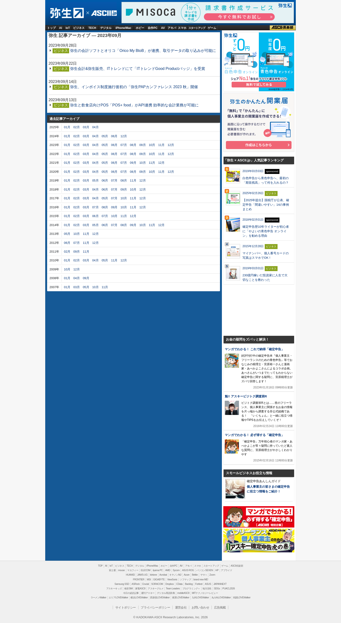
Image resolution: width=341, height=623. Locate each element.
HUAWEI (130, 574)
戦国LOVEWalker (241, 597)
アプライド (226, 570)
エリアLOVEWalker (118, 597)
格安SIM (128, 588)
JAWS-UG (142, 574)
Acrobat (163, 574)
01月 (67, 127)
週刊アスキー (147, 593)
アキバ (172, 28)
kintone (153, 574)
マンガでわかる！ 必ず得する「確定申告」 (254, 435)
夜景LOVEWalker (180, 597)
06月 (114, 136)
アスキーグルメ (155, 588)
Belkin (195, 574)
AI (60, 28)
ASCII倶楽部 (283, 27)
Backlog (189, 584)
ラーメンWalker (98, 597)
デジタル (106, 28)
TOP (100, 565)
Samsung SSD (122, 584)
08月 (133, 145)
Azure (186, 574)
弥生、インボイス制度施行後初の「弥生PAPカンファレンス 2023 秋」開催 (134, 87)
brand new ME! (200, 579)
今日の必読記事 (131, 593)
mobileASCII (183, 593)
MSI (149, 579)
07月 (124, 145)
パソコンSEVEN (204, 570)
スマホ (182, 28)
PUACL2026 (228, 588)
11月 (161, 145)
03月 (86, 127)
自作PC (152, 28)
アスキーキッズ (114, 588)
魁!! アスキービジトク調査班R (246, 396)
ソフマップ (185, 579)
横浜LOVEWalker (139, 597)
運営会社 (181, 607)
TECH (92, 28)
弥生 (66, 13)
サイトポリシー (125, 607)
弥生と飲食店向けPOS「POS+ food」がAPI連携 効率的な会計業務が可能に (134, 105)
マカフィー (132, 570)
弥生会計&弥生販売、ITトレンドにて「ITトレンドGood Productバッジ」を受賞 (137, 69)
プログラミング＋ (191, 588)
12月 (124, 136)
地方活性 (206, 588)
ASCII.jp (103, 13)
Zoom (212, 574)
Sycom (176, 570)
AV (163, 28)
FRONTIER (138, 579)
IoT (68, 28)
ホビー (140, 28)
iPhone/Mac (123, 28)
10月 (152, 145)
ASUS (208, 584)
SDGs (217, 588)
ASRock (136, 584)
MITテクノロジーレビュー (205, 593)
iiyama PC (158, 570)
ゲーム (212, 28)
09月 (142, 145)
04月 (95, 127)
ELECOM (145, 570)
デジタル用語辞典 (166, 593)
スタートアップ (196, 28)
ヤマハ (203, 574)
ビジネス (79, 28)
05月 (105, 136)
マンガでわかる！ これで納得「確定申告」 (254, 349)
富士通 (112, 570)
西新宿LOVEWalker (160, 597)
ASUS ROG (188, 570)
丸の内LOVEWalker (221, 597)
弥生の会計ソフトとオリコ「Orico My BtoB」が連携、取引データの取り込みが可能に (143, 51)
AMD (167, 570)
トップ (51, 28)
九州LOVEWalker (200, 597)
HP (216, 570)
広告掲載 (220, 607)
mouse (121, 570)
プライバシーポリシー (155, 607)
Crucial (145, 584)
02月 (76, 127)
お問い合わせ (200, 607)
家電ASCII (140, 588)
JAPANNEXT (219, 584)
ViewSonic (172, 579)
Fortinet (198, 584)
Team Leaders (173, 588)
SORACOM (157, 584)
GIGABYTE (159, 579)
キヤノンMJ (175, 574)
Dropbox (170, 584)
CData (179, 584)
